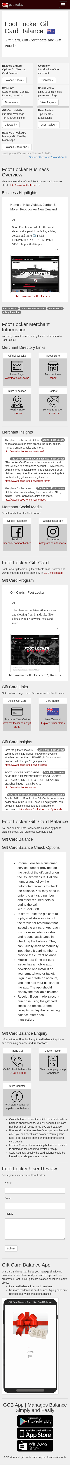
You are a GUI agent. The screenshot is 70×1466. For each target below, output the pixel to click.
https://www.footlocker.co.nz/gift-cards (40, 809)
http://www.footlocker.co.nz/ (20, 787)
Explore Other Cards (53, 723)
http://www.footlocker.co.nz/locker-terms (27, 480)
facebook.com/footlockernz (18, 543)
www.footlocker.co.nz (17, 377)
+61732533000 (17, 1073)
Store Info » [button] (11, 102)
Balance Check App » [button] (17, 146)
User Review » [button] (49, 124)
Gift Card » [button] (11, 124)
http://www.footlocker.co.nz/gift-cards (26, 764)
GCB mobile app (53, 572)
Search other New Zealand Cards (48, 157)
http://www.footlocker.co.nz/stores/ (24, 451)
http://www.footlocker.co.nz (25, 185)
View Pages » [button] (48, 102)
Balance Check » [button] (14, 80)
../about (53, 377)
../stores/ (17, 413)
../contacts (53, 413)
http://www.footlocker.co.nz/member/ (25, 499)
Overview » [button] (47, 80)
